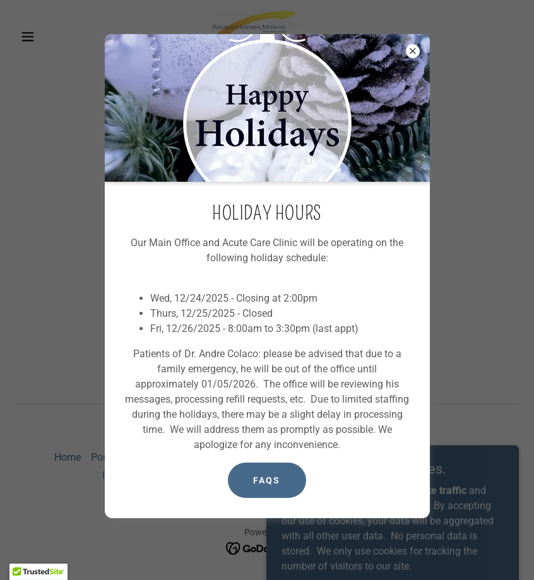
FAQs (266, 480)
